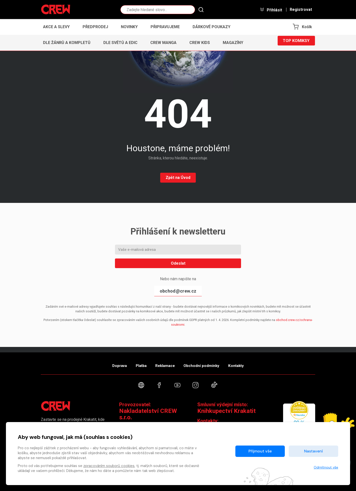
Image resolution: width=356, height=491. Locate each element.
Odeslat (178, 263)
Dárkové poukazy (211, 26)
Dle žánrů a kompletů (66, 42)
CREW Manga (163, 42)
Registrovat (301, 10)
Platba (135, 362)
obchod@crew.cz (178, 291)
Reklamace (165, 362)
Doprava (108, 362)
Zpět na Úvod (178, 177)
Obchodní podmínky (207, 362)
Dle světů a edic (120, 42)
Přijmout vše (260, 451)
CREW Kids (199, 42)
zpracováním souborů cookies (108, 465)
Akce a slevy (56, 26)
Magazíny (233, 42)
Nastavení (313, 451)
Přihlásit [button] (271, 9)
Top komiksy (296, 42)
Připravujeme (165, 26)
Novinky (129, 26)
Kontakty (247, 362)
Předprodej (95, 26)
